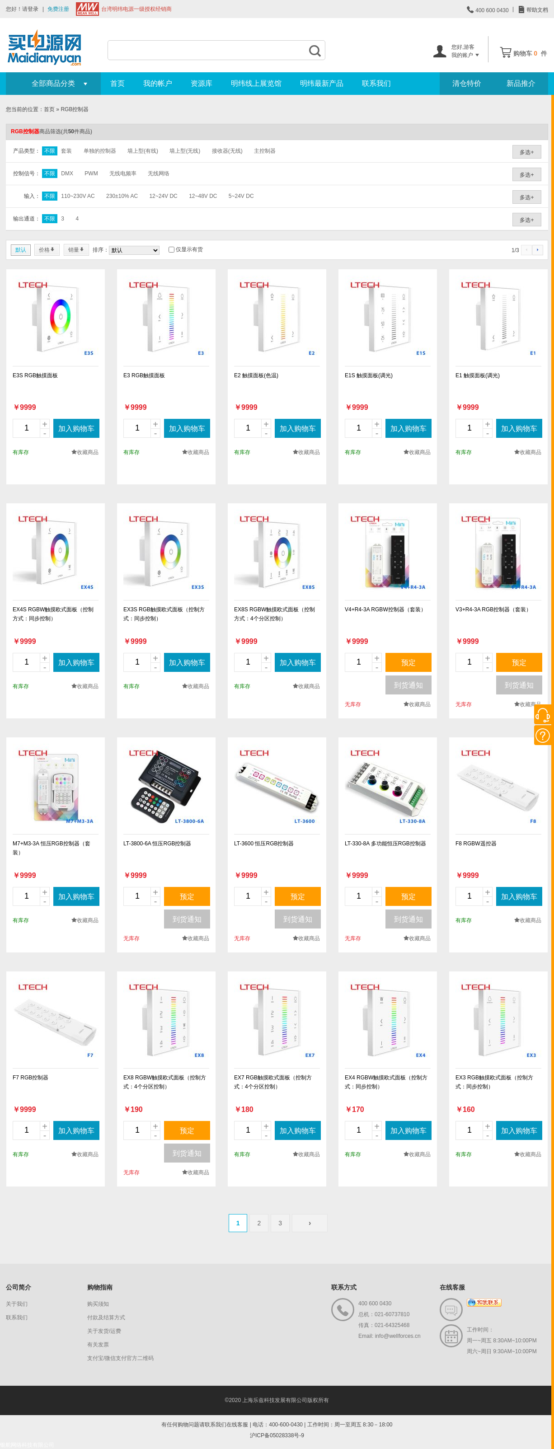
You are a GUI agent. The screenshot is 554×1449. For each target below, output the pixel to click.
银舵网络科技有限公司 (27, 1445)
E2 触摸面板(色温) (256, 375)
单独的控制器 (100, 151)
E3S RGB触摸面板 (35, 375)
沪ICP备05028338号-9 (277, 1435)
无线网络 (158, 173)
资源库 (201, 83)
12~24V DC (163, 196)
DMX (67, 173)
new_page (56, 318)
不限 (49, 151)
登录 (33, 9)
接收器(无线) (227, 151)
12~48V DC (203, 196)
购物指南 (100, 1287)
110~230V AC (77, 196)
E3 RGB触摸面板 (144, 375)
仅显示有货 (189, 249)
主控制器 (265, 151)
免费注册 (58, 9)
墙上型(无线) (184, 151)
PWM (91, 173)
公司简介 (18, 1287)
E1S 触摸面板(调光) (369, 375)
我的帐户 (157, 83)
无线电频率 (122, 173)
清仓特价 (466, 83)
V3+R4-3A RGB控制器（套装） (493, 609)
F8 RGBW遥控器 (476, 843)
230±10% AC (122, 196)
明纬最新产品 (321, 83)
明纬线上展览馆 (256, 83)
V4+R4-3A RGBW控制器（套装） (385, 609)
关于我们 (17, 1304)
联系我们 (376, 83)
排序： (101, 250)
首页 (117, 83)
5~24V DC (241, 196)
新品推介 (521, 83)
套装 (66, 151)
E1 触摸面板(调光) (477, 375)
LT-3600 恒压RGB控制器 (264, 843)
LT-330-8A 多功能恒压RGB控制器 (385, 843)
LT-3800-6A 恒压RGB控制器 (157, 843)
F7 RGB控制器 (30, 1077)
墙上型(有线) (142, 151)
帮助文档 (536, 10)
